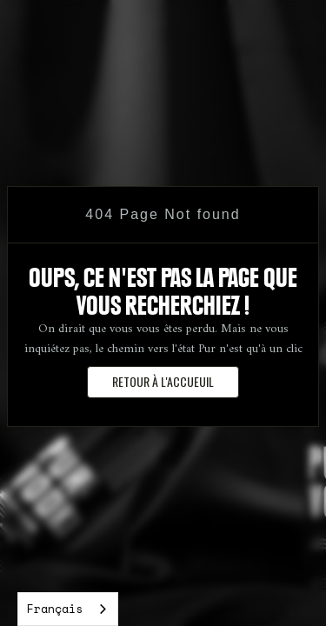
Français (55, 608)
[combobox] (67, 609)
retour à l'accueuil (163, 381)
